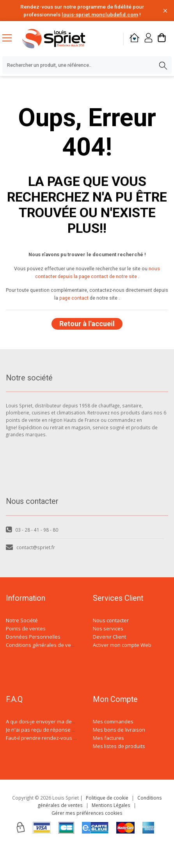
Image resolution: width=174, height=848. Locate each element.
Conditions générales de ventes (44, 644)
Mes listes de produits (119, 746)
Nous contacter (111, 620)
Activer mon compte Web (122, 644)
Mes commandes (113, 721)
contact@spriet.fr (30, 547)
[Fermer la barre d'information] (165, 11)
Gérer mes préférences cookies (87, 813)
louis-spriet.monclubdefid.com (100, 14)
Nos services (108, 628)
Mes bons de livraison (119, 729)
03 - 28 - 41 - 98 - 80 (32, 529)
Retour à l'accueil (87, 324)
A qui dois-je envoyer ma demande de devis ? (60, 721)
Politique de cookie (107, 797)
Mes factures (108, 737)
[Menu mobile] (10, 37)
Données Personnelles (33, 636)
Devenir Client (109, 636)
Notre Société (22, 620)
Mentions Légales (111, 805)
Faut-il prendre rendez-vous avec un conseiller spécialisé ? (75, 737)
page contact (74, 298)
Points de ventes (26, 628)
